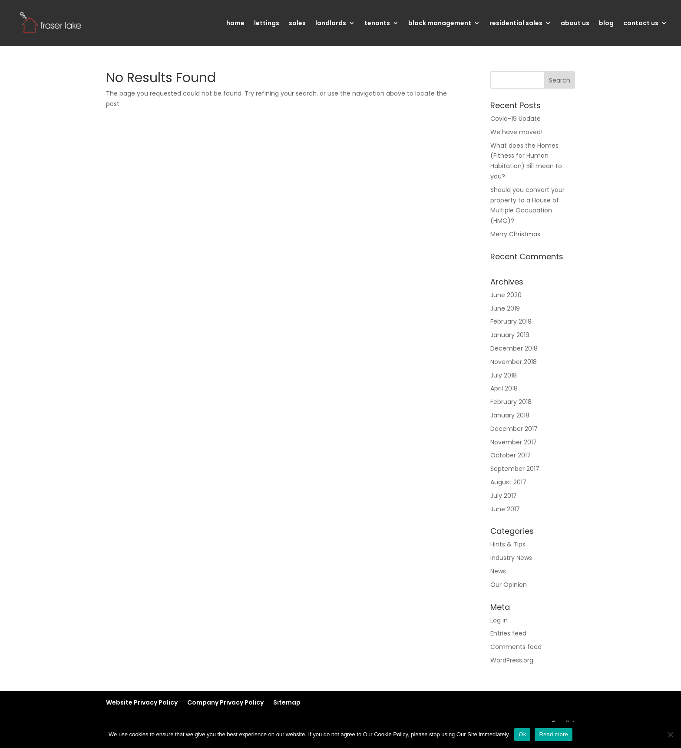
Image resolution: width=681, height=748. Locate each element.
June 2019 (505, 308)
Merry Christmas (515, 234)
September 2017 (514, 468)
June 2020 (506, 295)
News (498, 571)
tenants (377, 23)
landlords (330, 23)
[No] (670, 734)
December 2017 (514, 428)
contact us (640, 23)
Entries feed (508, 633)
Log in (499, 620)
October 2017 (510, 455)
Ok (522, 734)
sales (297, 23)
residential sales (515, 23)
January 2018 (509, 415)
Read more (553, 734)
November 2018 (513, 361)
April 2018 (504, 388)
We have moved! (516, 132)
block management (439, 23)
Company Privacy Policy (225, 702)
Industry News (511, 557)
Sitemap (287, 702)
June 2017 (505, 509)
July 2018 (503, 375)
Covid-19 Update (515, 118)
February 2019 (511, 321)
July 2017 (503, 495)
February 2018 (511, 401)
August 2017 (508, 482)
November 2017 (513, 442)
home (235, 23)
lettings (266, 23)
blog (606, 23)
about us (575, 23)
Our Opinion (508, 584)
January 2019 (509, 335)
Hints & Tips (508, 544)
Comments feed (516, 646)
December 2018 (514, 348)
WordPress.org (511, 660)
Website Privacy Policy (142, 702)
